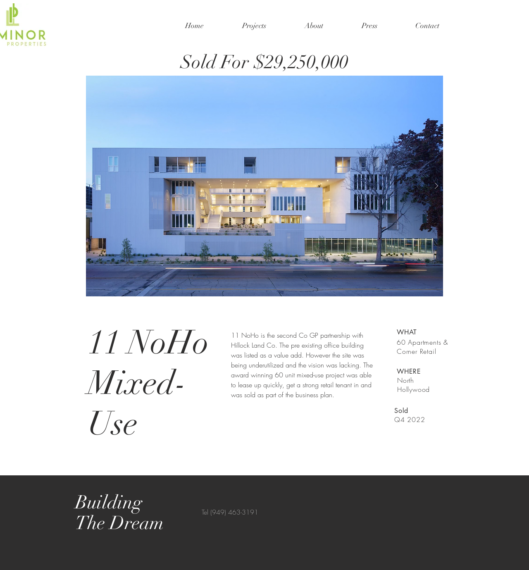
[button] (264, 186)
